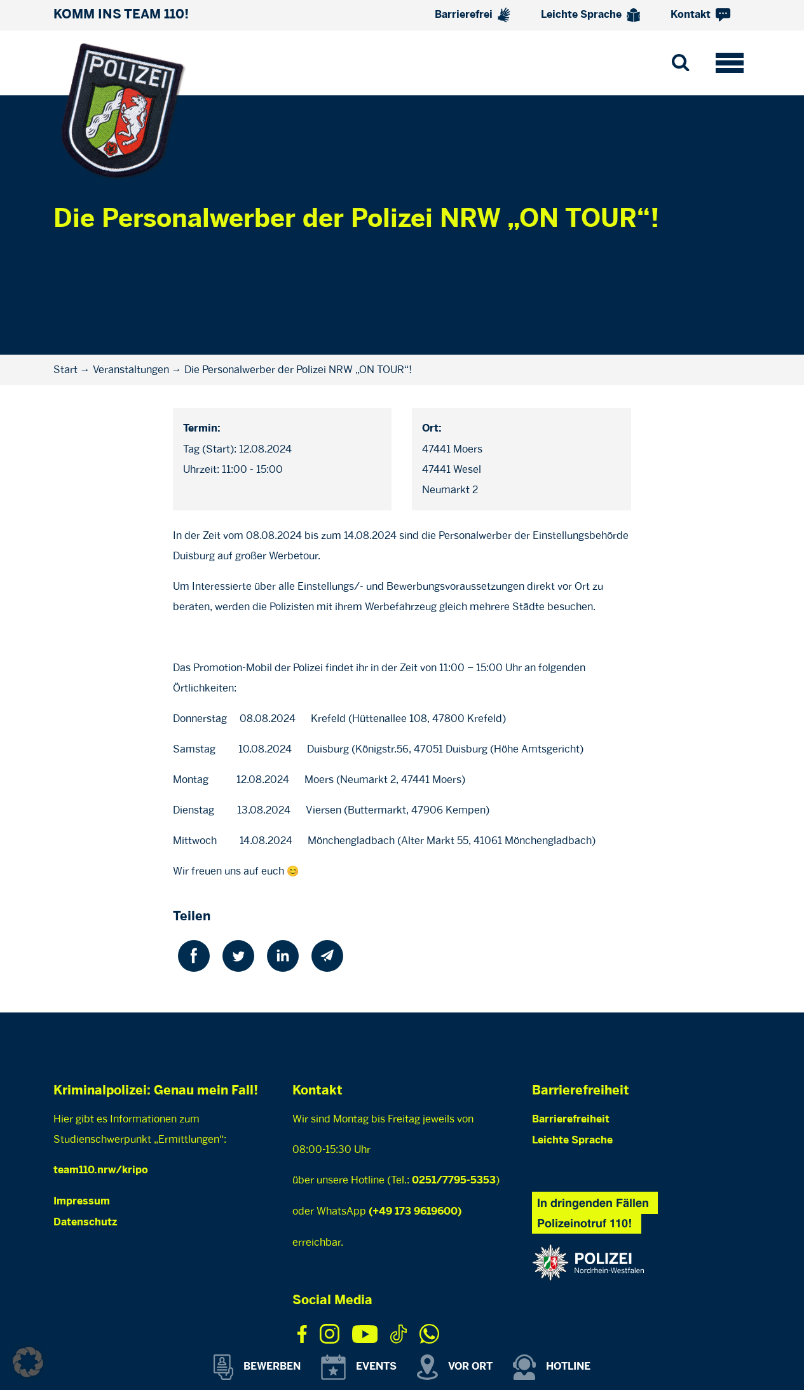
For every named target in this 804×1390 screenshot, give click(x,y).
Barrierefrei (472, 15)
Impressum (81, 1201)
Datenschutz (85, 1222)
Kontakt (700, 15)
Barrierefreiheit (571, 1119)
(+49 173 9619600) (415, 1211)
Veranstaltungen (131, 370)
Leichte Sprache (591, 15)
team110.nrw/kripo (100, 1170)
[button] (28, 1362)
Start (65, 370)
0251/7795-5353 (454, 1180)
